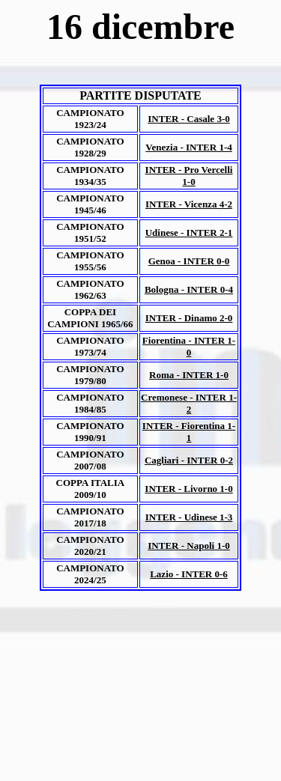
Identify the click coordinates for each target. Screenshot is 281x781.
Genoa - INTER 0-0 (189, 261)
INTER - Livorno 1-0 (188, 488)
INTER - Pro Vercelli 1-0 (189, 175)
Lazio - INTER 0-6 (189, 574)
